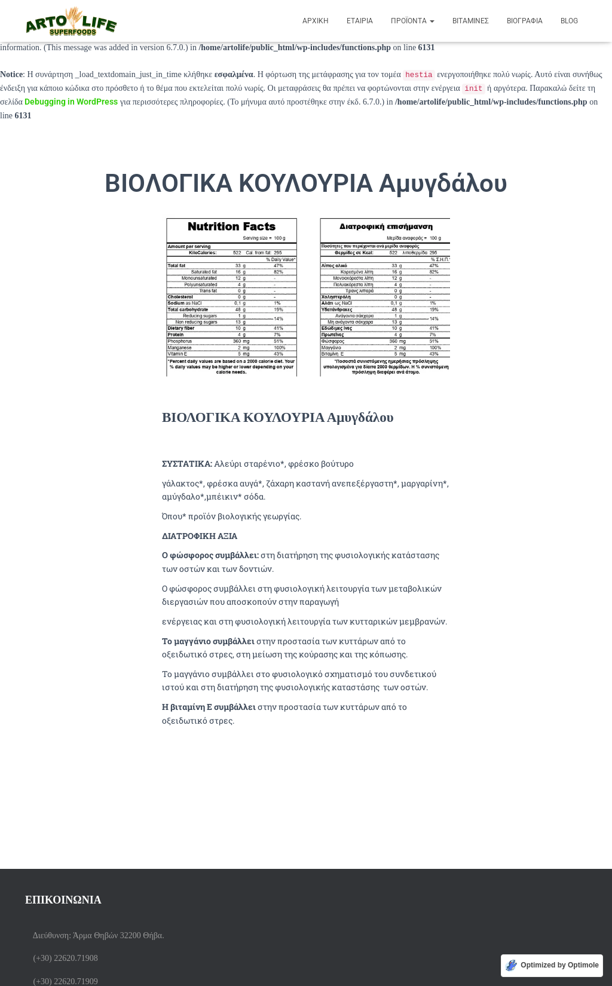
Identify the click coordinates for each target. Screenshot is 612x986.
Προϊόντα (412, 21)
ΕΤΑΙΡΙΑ (360, 21)
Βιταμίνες (470, 21)
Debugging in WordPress (71, 101)
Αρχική (315, 21)
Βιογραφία (525, 21)
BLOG (569, 21)
